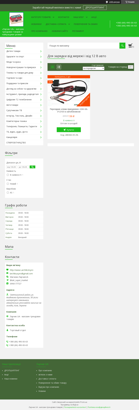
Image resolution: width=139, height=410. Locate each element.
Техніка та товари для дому (19, 72)
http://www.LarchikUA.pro (21, 270)
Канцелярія (11, 137)
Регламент (78, 31)
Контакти (63, 17)
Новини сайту (60, 31)
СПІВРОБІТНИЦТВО (16, 142)
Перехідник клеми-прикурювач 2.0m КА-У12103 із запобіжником (69, 110)
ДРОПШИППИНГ (94, 7)
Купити (70, 129)
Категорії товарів (41, 17)
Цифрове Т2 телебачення (18, 99)
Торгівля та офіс (14, 78)
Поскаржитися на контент (75, 407)
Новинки (36, 24)
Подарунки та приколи (17, 83)
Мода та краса (13, 62)
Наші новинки (10, 378)
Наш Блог (78, 17)
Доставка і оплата (56, 24)
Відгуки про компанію (48, 387)
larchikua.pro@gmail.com (21, 273)
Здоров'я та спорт (15, 56)
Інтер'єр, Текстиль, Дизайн (19, 115)
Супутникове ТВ (14, 110)
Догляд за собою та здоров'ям (21, 88)
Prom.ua (83, 402)
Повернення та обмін (85, 24)
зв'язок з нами (45, 374)
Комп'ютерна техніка (16, 121)
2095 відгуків (114, 2)
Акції (94, 17)
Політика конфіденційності (99, 407)
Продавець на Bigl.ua (69, 404)
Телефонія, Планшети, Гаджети (21, 126)
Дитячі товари (13, 51)
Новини (42, 391)
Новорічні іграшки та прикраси (21, 67)
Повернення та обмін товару (52, 382)
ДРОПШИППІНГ (11, 370)
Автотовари (12, 105)
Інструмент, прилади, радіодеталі (22, 94)
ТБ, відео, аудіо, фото (17, 131)
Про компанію (39, 31)
